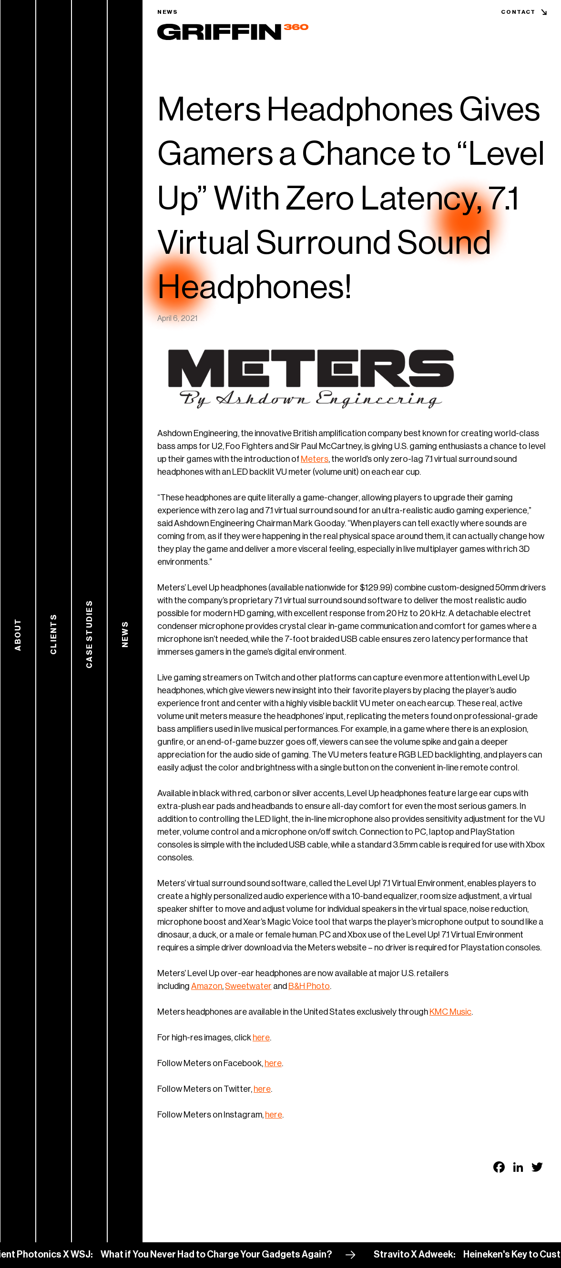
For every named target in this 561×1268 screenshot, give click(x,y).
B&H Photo (309, 986)
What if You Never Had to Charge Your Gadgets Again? (221, 1254)
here (261, 1037)
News (167, 12)
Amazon (206, 986)
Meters (314, 459)
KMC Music (450, 1012)
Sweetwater (248, 986)
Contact (518, 12)
